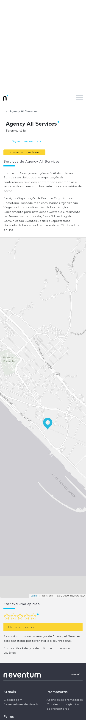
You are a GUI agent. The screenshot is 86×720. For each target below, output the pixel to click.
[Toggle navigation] (79, 97)
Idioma (75, 674)
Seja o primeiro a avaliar (28, 141)
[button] (24, 152)
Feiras (8, 716)
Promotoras (57, 692)
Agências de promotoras (65, 699)
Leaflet (34, 595)
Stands (9, 692)
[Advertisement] (43, 45)
